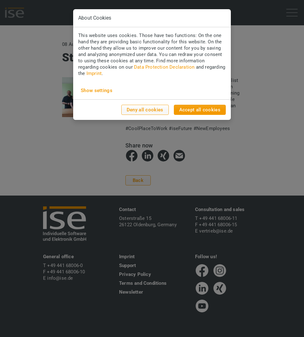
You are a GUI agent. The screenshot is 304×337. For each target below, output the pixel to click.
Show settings (96, 90)
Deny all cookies (145, 110)
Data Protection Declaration (164, 67)
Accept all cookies (199, 110)
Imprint (94, 73)
